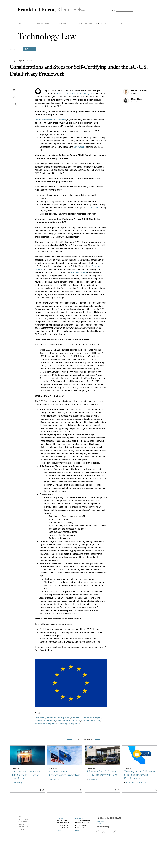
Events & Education (84, 23)
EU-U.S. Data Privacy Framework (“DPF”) (75, 93)
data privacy (87, 720)
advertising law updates (46, 724)
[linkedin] (14, 104)
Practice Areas (23, 819)
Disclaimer (99, 824)
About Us (21, 23)
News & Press (101, 23)
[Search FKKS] (124, 10)
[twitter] (14, 97)
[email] (14, 90)
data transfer (49, 720)
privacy (97, 720)
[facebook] (14, 110)
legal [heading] (98, 814)
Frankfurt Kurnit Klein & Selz (51, 8)
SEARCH (112, 10)
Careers (119, 23)
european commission (81, 717)
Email (59, 830)
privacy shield (64, 717)
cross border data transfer (68, 720)
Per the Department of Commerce (50, 120)
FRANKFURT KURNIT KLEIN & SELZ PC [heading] (30, 814)
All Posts (14, 49)
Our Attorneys (62, 23)
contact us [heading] (61, 814)
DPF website (79, 147)
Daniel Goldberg (139, 91)
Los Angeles (79, 818)
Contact (21, 829)
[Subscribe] (29, 49)
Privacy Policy (100, 821)
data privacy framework (45, 717)
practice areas (43, 23)
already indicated (79, 272)
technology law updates (69, 724)
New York (60, 818)
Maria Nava (136, 99)
